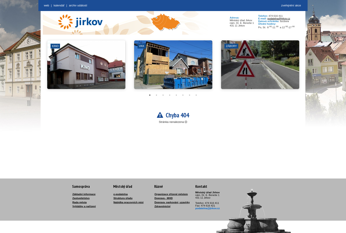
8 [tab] (196, 95)
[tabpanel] (86, 67)
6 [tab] (183, 95)
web (46, 5)
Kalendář (59, 5)
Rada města (79, 202)
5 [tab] (176, 95)
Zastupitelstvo (81, 198)
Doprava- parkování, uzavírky (172, 202)
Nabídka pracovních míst (128, 202)
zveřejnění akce (291, 5)
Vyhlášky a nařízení (84, 206)
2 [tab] (156, 95)
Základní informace (84, 194)
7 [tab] (189, 95)
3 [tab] (163, 95)
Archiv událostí (78, 5)
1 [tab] (150, 95)
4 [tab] (169, 95)
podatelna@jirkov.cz (278, 18)
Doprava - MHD (163, 198)
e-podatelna (120, 194)
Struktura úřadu (122, 198)
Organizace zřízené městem (171, 194)
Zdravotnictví (162, 206)
